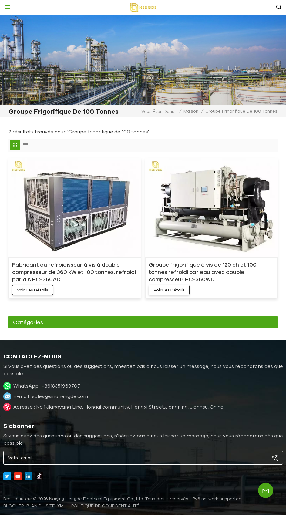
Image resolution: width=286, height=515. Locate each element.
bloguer (13, 505)
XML (61, 505)
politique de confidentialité (105, 505)
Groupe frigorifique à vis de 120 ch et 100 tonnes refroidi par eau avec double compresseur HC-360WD (203, 271)
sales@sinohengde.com (60, 396)
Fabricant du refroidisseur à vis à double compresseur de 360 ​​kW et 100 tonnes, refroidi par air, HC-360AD (74, 271)
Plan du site (40, 505)
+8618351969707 (61, 386)
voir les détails (32, 290)
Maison (190, 111)
